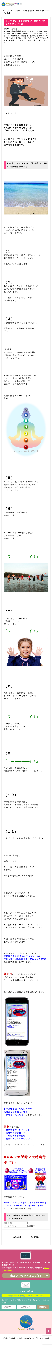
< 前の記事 (17, 1237)
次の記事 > (35, 1237)
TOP (3, 11)
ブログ (9, 11)
